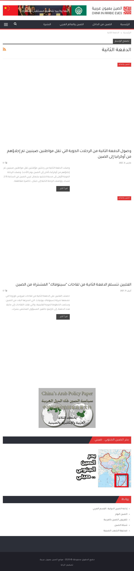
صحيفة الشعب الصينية (115, 531)
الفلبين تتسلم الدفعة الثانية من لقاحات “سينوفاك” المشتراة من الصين (73, 285)
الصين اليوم (121, 514)
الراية (63, 565)
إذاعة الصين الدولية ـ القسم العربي (110, 509)
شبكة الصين (120, 525)
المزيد (31, 24)
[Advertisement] (67, 352)
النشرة (47, 24)
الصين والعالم (124, 65)
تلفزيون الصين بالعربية (115, 520)
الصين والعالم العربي (72, 24)
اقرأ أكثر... (63, 189)
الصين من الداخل (102, 24)
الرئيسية (125, 24)
